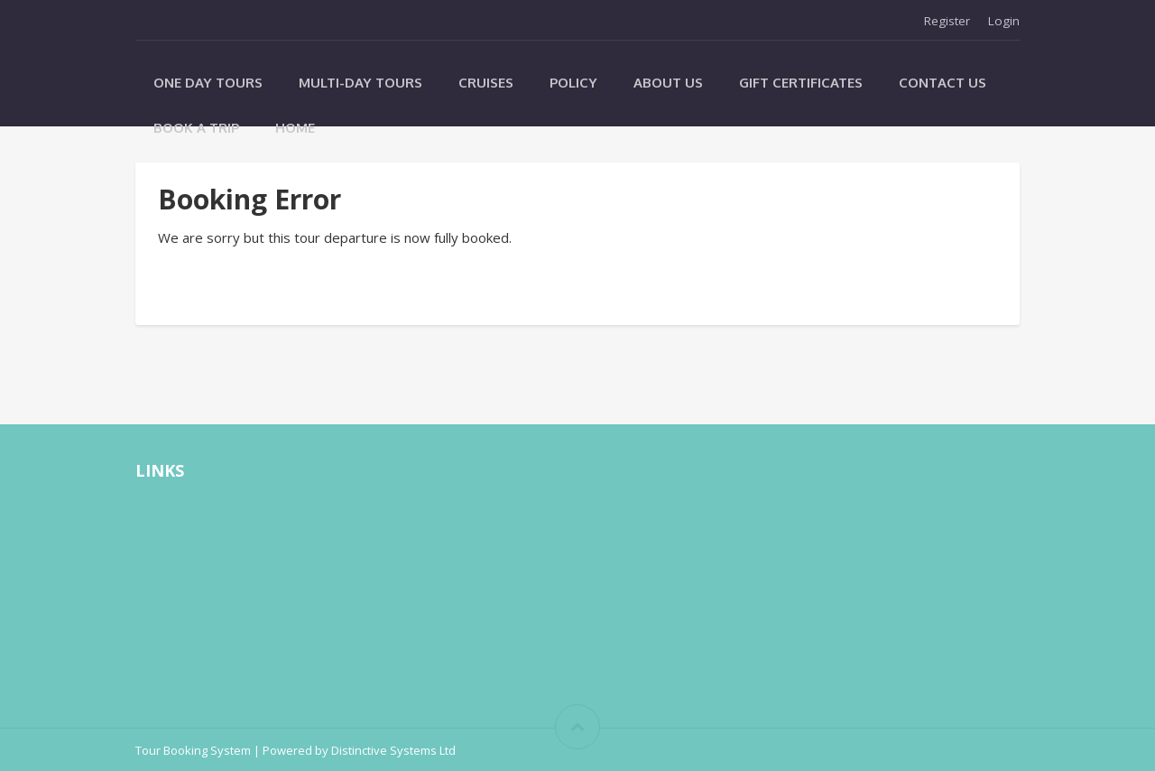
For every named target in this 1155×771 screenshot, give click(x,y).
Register (947, 21)
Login (1004, 21)
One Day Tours (208, 82)
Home (295, 127)
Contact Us (942, 82)
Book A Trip (196, 127)
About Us (668, 82)
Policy (573, 82)
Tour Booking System (193, 750)
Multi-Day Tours (360, 82)
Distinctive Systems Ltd (393, 750)
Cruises (485, 82)
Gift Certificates (801, 82)
